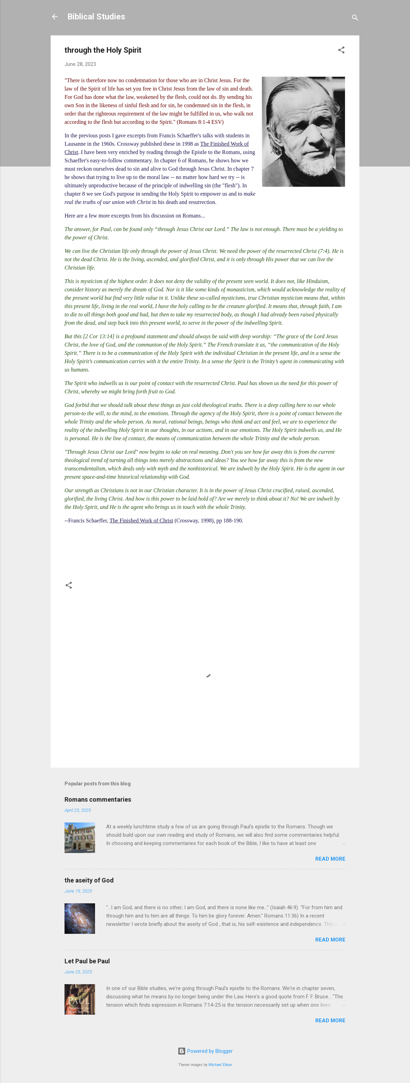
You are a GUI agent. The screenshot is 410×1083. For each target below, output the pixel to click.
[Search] (355, 18)
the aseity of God (89, 880)
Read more (330, 859)
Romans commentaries (98, 799)
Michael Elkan (220, 1065)
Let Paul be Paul (87, 961)
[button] (341, 51)
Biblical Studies (96, 17)
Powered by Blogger (205, 1051)
